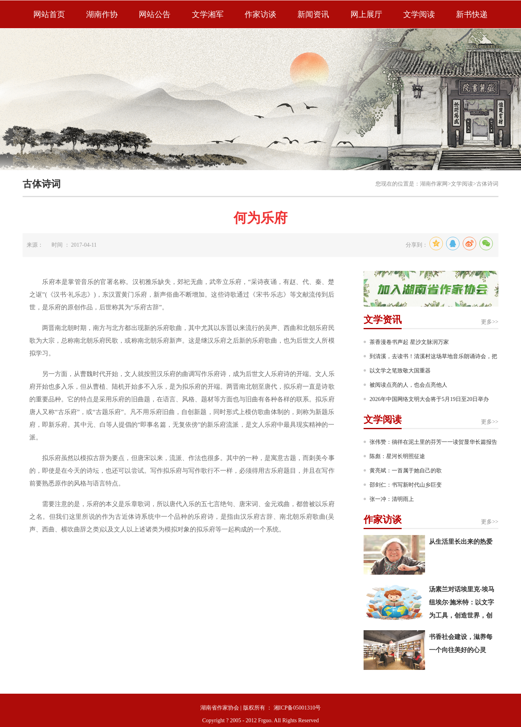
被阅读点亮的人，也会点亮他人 (408, 385)
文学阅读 (419, 14)
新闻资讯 (313, 14)
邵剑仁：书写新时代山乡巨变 (406, 485)
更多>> (489, 322)
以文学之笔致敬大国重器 (400, 371)
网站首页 (49, 14)
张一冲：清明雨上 (392, 499)
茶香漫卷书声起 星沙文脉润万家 (409, 342)
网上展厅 (366, 14)
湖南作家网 (434, 184)
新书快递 (472, 14)
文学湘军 (208, 14)
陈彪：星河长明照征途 (397, 456)
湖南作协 (102, 14)
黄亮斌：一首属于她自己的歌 (406, 471)
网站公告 (154, 14)
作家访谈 (260, 14)
